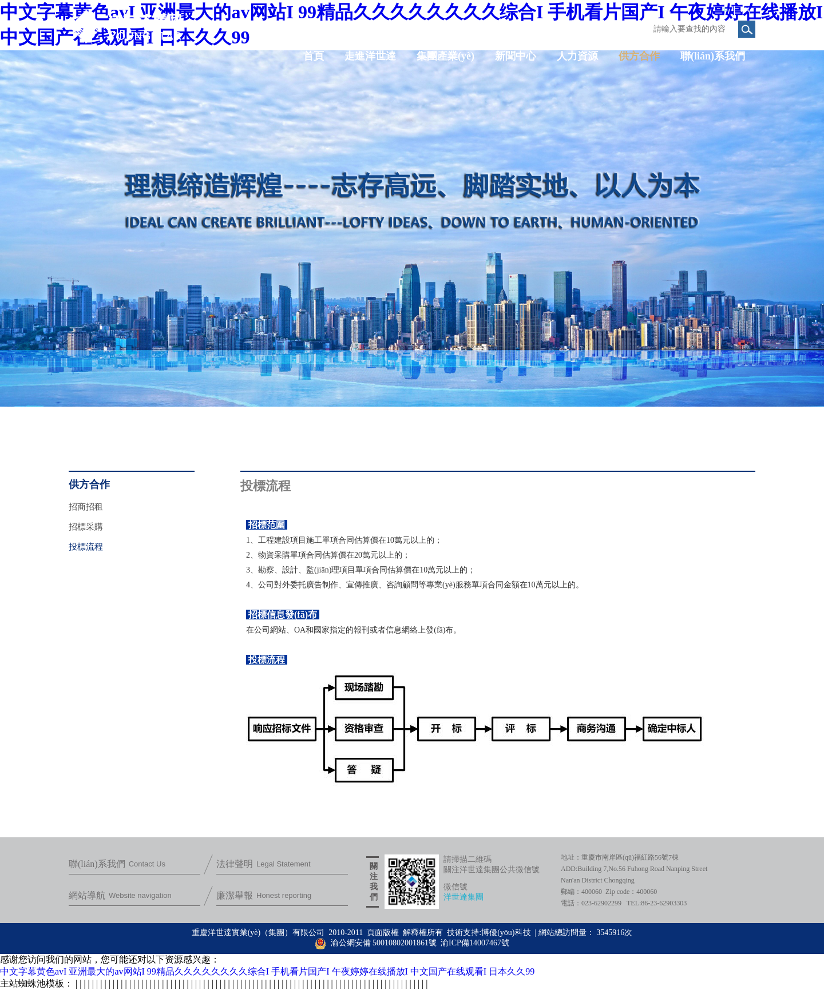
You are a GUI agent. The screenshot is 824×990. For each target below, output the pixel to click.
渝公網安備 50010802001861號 (376, 943)
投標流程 (86, 546)
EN (745, 10)
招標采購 (86, 526)
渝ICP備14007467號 (475, 943)
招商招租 (86, 506)
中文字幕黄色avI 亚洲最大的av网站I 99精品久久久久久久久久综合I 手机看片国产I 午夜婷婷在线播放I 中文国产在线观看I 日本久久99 (267, 971)
